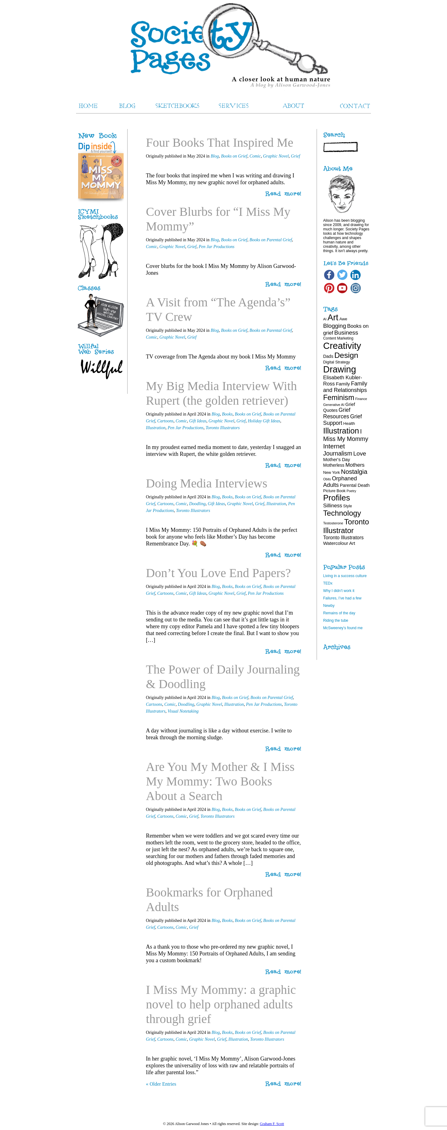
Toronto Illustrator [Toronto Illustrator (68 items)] (346, 526)
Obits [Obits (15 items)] (327, 479)
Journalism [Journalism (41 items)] (337, 453)
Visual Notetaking (183, 711)
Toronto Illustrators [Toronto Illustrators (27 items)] (343, 537)
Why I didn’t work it (338, 591)
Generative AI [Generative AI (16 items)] (333, 405)
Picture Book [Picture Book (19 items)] (334, 490)
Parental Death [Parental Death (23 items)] (355, 485)
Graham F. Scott (272, 1124)
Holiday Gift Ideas (264, 421)
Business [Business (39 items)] (346, 332)
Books (227, 414)
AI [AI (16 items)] (325, 319)
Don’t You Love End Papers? (218, 573)
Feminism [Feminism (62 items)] (338, 398)
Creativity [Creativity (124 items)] (342, 345)
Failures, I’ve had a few (342, 598)
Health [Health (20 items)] (349, 423)
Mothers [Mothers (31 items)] (355, 465)
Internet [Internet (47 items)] (334, 446)
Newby (329, 605)
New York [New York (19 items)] (331, 472)
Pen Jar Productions (216, 246)
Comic (255, 156)
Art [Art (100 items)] (332, 317)
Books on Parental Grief (271, 240)
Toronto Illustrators (222, 427)
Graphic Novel (276, 156)
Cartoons (165, 421)
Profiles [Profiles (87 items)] (336, 497)
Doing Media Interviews (206, 483)
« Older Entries (161, 1084)
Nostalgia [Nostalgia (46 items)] (354, 471)
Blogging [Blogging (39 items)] (334, 326)
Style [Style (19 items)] (347, 506)
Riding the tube (335, 620)
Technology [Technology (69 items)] (342, 513)
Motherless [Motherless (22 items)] (333, 465)
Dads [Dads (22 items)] (328, 356)
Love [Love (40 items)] (359, 453)
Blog (214, 156)
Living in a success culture (345, 576)
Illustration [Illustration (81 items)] (341, 430)
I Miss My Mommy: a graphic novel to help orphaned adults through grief (221, 1004)
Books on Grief (234, 156)
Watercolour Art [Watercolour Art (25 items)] (339, 543)
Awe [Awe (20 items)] (343, 319)
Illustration (155, 427)
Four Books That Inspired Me (219, 142)
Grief (295, 156)
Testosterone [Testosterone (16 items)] (333, 523)
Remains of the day (339, 613)
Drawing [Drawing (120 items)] (339, 369)
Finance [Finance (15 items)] (361, 399)
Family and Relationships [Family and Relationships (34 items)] (345, 386)
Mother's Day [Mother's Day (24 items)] (336, 459)
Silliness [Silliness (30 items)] (332, 506)
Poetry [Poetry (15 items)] (351, 491)
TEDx (327, 583)
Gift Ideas (197, 421)
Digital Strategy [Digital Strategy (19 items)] (336, 362)
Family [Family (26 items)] (343, 383)
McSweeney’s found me (343, 628)
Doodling (197, 503)
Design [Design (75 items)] (346, 355)
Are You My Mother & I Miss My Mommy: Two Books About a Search (220, 781)
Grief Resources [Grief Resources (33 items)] (336, 413)
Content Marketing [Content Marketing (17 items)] (338, 338)
